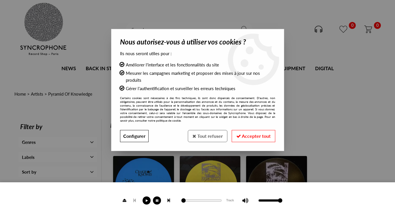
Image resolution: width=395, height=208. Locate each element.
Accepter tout (253, 136)
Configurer (134, 136)
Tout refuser (207, 136)
